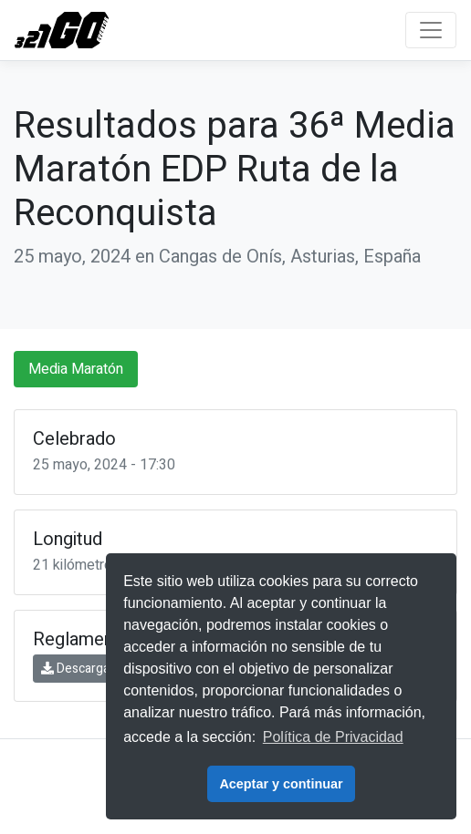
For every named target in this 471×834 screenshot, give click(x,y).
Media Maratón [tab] (75, 369)
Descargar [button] (77, 668)
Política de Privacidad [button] (333, 737)
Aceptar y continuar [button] (280, 784)
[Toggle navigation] (430, 30)
